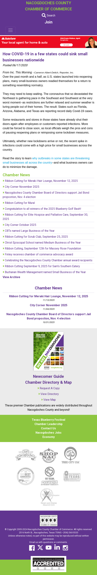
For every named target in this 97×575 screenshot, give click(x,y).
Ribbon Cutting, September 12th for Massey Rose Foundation (43, 248)
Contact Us (48, 428)
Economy (48, 437)
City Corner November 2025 (22, 186)
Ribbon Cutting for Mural (20, 203)
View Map (49, 399)
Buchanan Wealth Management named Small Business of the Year (45, 272)
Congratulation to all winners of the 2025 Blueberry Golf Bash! (43, 208)
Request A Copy (50, 388)
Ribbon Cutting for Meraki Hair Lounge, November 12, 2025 (41, 181)
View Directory (50, 394)
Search (48, 15)
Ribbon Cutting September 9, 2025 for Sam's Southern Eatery (42, 266)
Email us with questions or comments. (48, 542)
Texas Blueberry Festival (48, 419)
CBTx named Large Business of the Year (30, 230)
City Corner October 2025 (20, 225)
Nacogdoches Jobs (48, 432)
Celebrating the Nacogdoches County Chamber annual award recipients (48, 260)
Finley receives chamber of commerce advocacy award (39, 254)
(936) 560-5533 (70, 532)
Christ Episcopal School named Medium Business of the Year (43, 242)
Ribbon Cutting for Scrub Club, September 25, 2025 (36, 236)
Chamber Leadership (48, 424)
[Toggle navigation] (10, 30)
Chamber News (48, 288)
